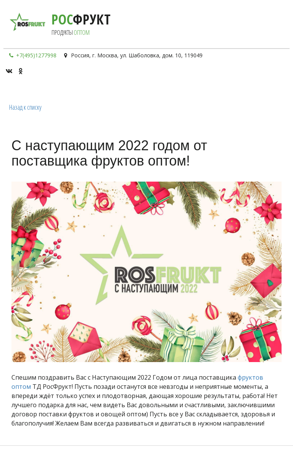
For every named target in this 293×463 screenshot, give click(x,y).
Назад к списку (25, 107)
